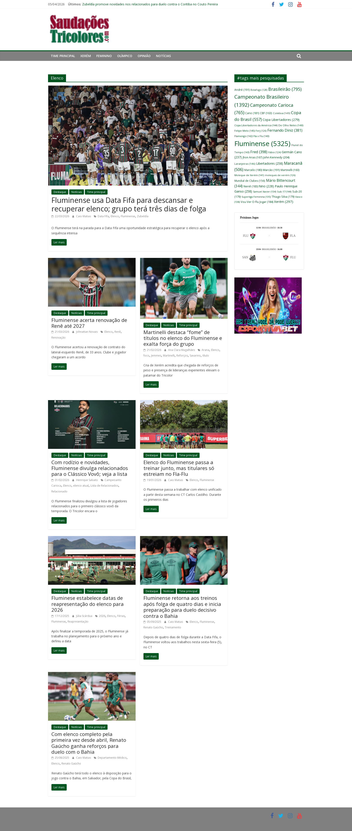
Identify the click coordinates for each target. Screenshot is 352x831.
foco (146, 355)
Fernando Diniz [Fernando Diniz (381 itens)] (284, 130)
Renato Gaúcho (153, 627)
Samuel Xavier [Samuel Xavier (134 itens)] (264, 191)
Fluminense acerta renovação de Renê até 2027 (89, 323)
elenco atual (81, 486)
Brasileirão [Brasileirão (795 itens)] (284, 89)
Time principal (63, 56)
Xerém (85, 56)
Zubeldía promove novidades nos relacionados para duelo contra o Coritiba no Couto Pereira (150, 4)
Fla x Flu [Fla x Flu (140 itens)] (261, 136)
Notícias (163, 56)
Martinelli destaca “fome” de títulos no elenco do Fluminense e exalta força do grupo (182, 338)
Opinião (144, 56)
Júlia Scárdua (84, 616)
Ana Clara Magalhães (182, 350)
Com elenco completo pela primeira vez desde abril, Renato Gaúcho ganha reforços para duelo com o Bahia (88, 743)
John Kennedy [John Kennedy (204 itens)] (276, 157)
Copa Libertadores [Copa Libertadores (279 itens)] (281, 119)
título (205, 355)
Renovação (58, 337)
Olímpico (124, 56)
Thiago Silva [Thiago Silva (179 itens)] (283, 197)
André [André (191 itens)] (242, 90)
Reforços (182, 355)
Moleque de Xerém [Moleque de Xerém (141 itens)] (249, 175)
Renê (117, 332)
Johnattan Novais (87, 332)
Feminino (104, 56)
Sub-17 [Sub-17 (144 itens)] (284, 191)
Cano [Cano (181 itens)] (252, 113)
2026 (102, 616)
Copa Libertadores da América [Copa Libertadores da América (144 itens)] (255, 125)
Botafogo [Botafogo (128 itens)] (259, 89)
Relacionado (59, 491)
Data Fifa (103, 216)
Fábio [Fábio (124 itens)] (274, 152)
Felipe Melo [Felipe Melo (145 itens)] (244, 130)
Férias (121, 616)
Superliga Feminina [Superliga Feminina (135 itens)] (256, 196)
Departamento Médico (112, 758)
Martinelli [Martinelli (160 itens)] (290, 170)
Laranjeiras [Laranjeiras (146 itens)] (244, 163)
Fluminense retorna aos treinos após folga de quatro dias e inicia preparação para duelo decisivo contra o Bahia (182, 606)
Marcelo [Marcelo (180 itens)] (253, 170)
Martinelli (169, 355)
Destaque (60, 192)
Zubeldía (142, 216)
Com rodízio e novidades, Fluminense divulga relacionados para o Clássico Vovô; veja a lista (89, 468)
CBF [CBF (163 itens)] (266, 113)
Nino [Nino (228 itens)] (266, 186)
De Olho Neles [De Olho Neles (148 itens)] (290, 125)
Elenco (115, 216)
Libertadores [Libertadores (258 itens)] (269, 163)
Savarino (195, 355)
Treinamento (173, 627)
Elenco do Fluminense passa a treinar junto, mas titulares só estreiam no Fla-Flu (178, 468)
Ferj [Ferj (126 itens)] (261, 130)
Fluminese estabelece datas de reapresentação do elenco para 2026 (87, 603)
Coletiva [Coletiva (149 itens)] (281, 113)
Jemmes (156, 355)
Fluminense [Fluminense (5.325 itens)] (262, 143)
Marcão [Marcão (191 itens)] (271, 170)
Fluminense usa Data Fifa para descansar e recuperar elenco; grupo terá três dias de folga (128, 204)
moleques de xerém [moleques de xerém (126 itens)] (280, 175)
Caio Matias (84, 216)
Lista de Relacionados (104, 486)
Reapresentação (78, 621)
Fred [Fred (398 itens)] (258, 151)
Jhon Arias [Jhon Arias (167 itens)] (252, 157)
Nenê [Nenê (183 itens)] (251, 186)
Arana (205, 350)
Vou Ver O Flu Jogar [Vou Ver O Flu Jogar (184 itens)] (257, 202)
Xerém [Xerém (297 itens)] (283, 201)
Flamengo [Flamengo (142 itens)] (243, 136)
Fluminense (128, 216)
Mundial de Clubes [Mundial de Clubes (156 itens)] (249, 180)
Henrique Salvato (87, 480)
